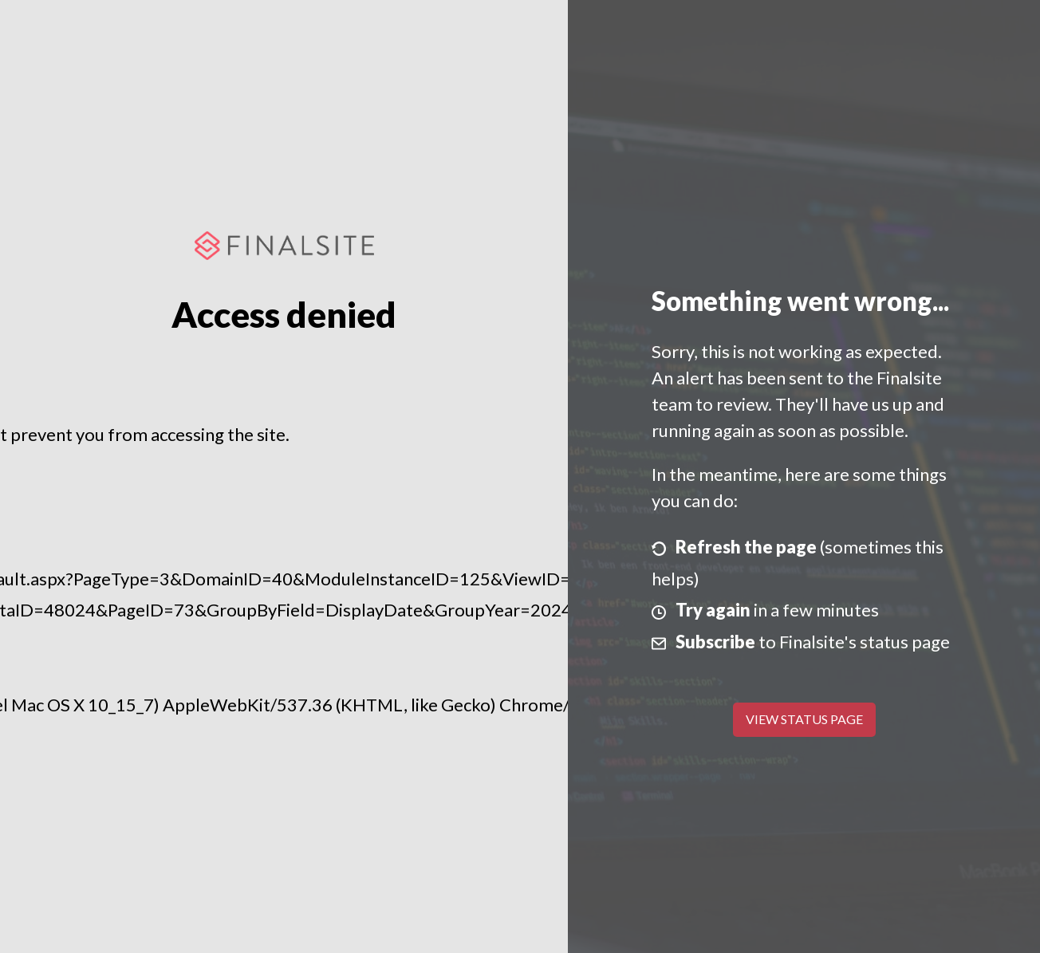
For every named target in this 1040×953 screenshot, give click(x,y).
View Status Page (804, 719)
